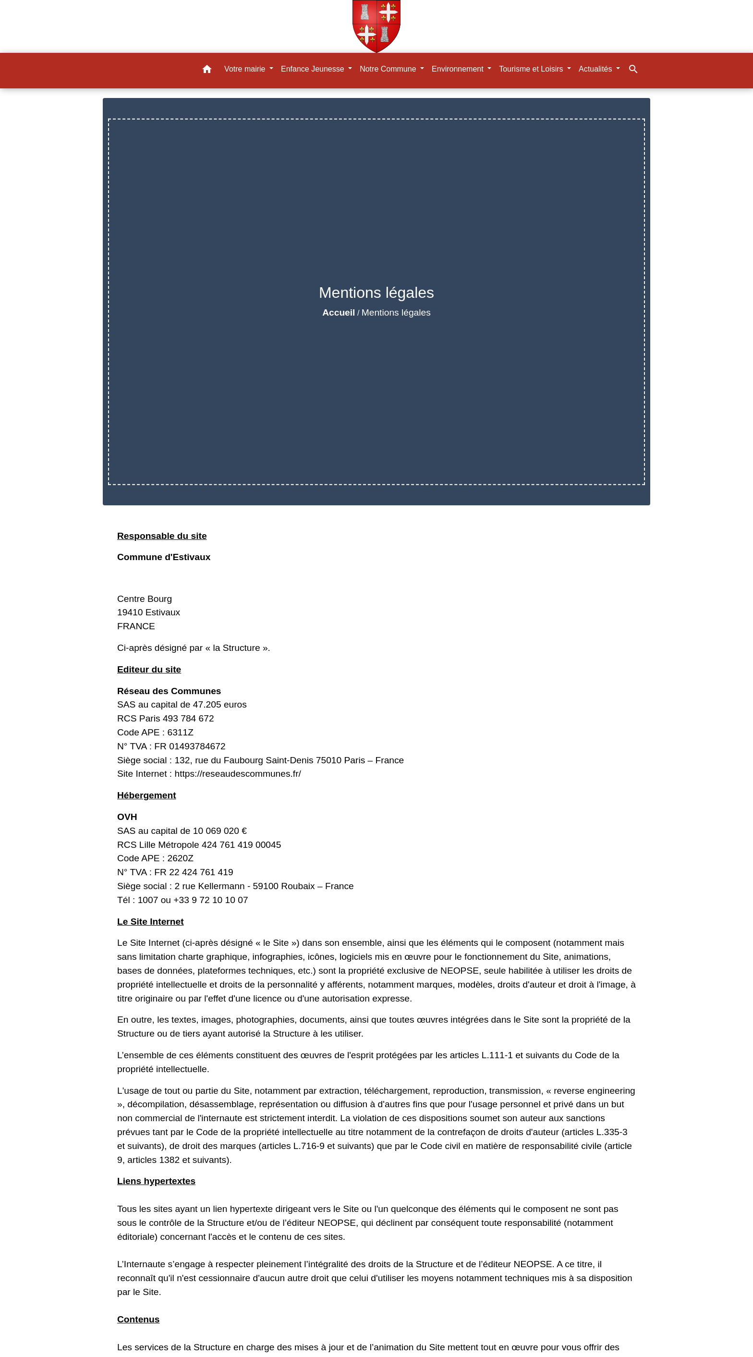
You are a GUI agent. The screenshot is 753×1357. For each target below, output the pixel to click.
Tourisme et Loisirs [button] (532, 69)
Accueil (338, 312)
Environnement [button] (459, 69)
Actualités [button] (596, 69)
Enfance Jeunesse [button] (313, 69)
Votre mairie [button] (245, 69)
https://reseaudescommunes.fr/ (237, 774)
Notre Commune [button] (389, 69)
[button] (207, 71)
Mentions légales (396, 312)
